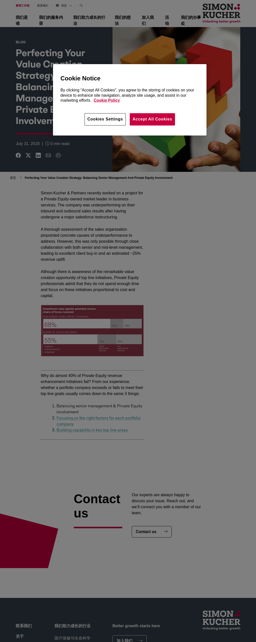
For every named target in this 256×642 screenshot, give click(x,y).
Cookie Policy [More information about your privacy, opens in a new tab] (107, 100)
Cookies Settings (105, 119)
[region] (129, 99)
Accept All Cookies (152, 119)
